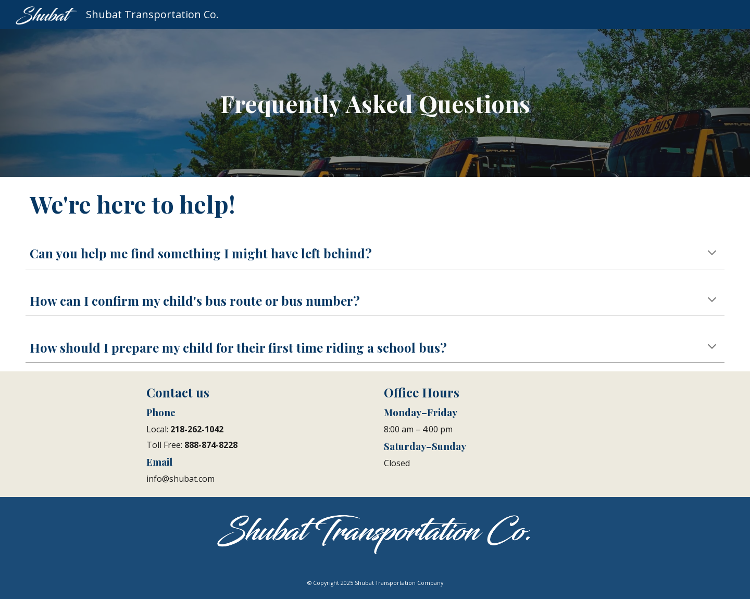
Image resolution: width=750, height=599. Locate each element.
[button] (711, 253)
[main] (375, 103)
